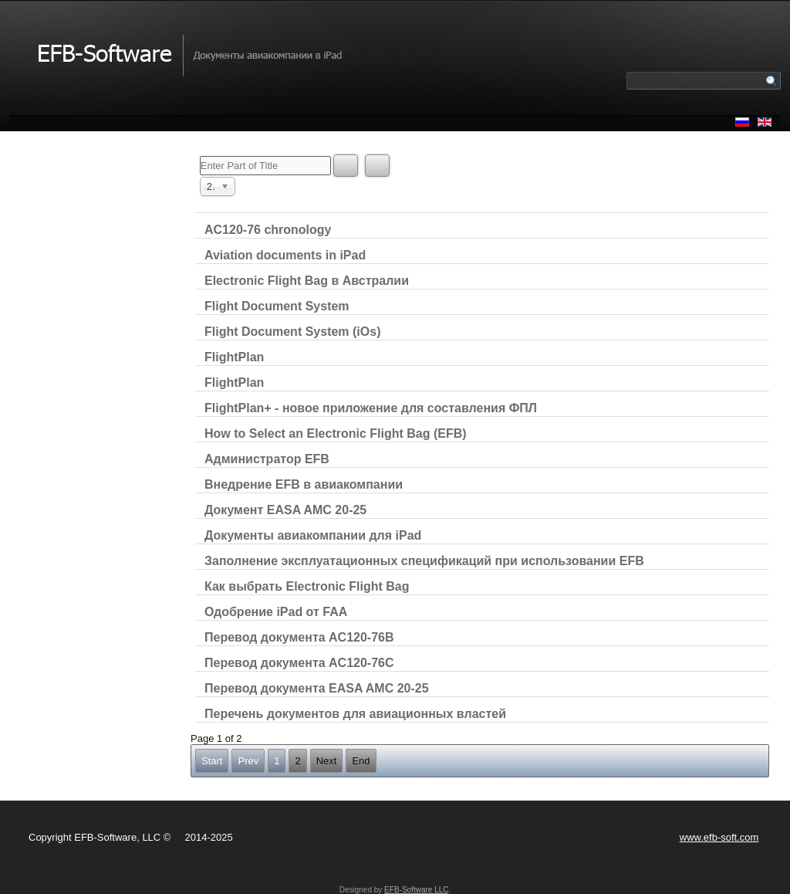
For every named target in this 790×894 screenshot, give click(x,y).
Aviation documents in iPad (285, 255)
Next (326, 761)
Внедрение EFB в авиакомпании (303, 484)
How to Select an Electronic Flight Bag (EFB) (335, 433)
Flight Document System (276, 306)
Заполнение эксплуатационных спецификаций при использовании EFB (424, 560)
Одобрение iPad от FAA (275, 611)
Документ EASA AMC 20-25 (285, 509)
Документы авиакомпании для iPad (312, 535)
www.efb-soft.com (719, 837)
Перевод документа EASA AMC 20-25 (316, 688)
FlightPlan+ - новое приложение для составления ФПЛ (370, 408)
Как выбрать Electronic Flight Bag (307, 586)
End (361, 761)
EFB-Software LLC (416, 890)
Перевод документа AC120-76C (299, 662)
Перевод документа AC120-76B (299, 637)
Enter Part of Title (200, 154)
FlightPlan (234, 357)
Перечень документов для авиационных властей (355, 713)
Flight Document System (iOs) (292, 331)
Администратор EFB (266, 459)
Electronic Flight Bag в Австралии (306, 280)
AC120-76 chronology (267, 229)
